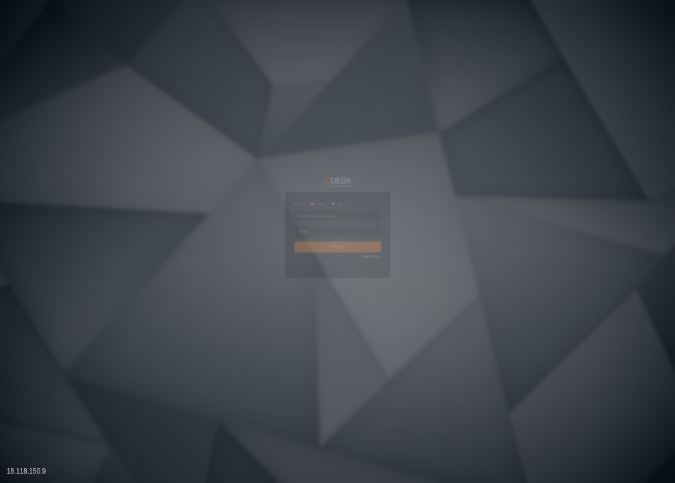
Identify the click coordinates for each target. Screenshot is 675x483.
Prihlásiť (338, 269)
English (231, 147)
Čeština (333, 147)
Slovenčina (281, 147)
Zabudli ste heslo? (434, 295)
